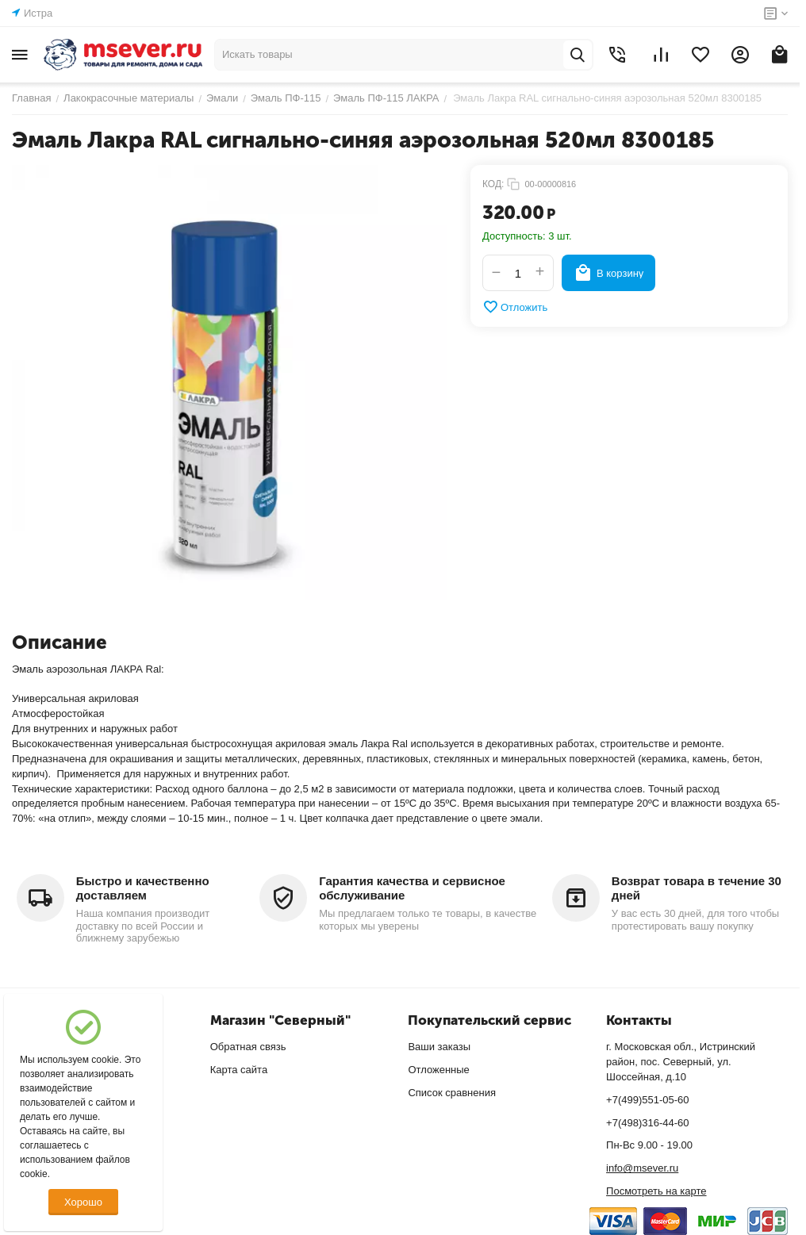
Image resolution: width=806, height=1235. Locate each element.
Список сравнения (452, 1093)
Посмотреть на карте (656, 1191)
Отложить (514, 307)
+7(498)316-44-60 (647, 1123)
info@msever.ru (642, 1168)
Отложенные (438, 1070)
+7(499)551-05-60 (647, 1100)
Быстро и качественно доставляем (142, 888)
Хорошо (83, 1202)
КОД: (493, 184)
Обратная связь (248, 1047)
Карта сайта (238, 1070)
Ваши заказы (439, 1047)
